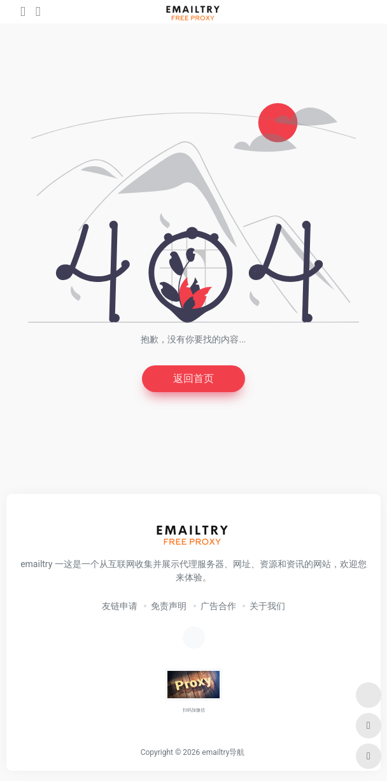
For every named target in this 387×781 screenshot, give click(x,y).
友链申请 (119, 606)
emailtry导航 (223, 752)
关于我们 (267, 606)
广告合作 (218, 606)
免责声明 (168, 606)
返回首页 (193, 378)
